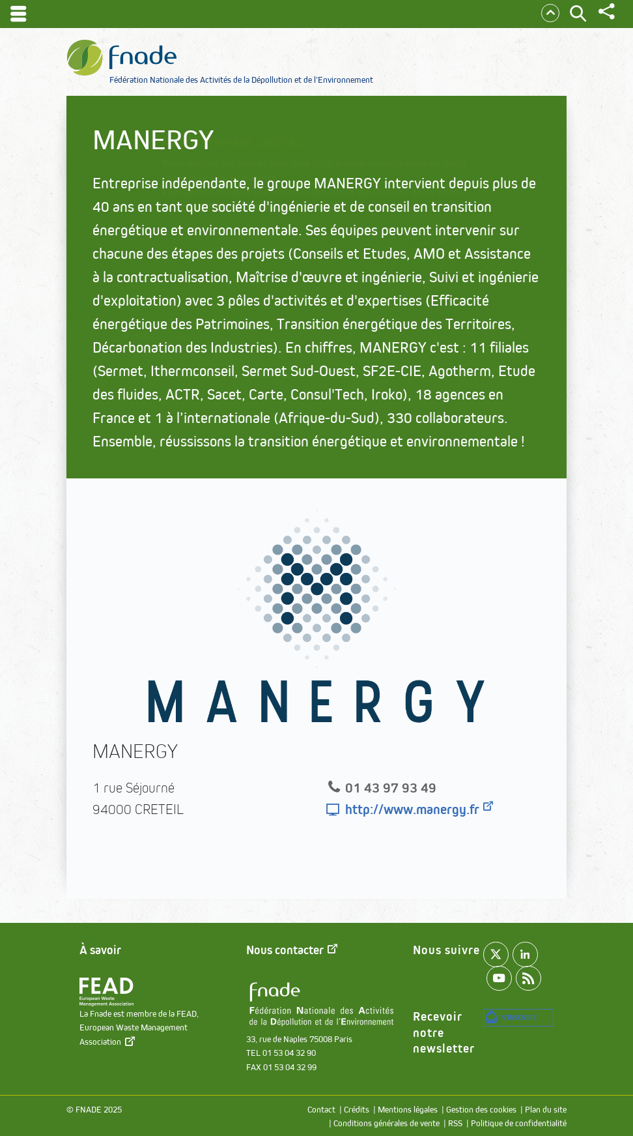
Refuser (432, 250)
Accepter (353, 250)
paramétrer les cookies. (294, 205)
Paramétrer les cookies (237, 250)
